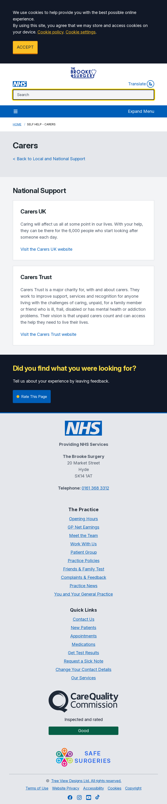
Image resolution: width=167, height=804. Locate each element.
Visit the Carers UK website (46, 249)
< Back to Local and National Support (49, 158)
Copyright (133, 788)
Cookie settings (81, 32)
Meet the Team (83, 535)
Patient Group (83, 552)
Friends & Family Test (83, 569)
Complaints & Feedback (83, 577)
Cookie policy (50, 32)
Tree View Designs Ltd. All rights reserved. (86, 780)
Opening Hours (83, 518)
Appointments (83, 636)
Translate (141, 84)
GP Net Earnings (83, 527)
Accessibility (93, 788)
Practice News (83, 585)
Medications (83, 644)
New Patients (83, 627)
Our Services (83, 677)
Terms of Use (37, 788)
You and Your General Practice (83, 594)
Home (17, 124)
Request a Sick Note (83, 661)
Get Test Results (83, 652)
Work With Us (83, 543)
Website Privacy (65, 788)
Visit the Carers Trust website (48, 334)
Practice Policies (84, 560)
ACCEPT (25, 47)
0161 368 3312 (95, 488)
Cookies (114, 788)
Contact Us (83, 619)
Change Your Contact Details (83, 669)
